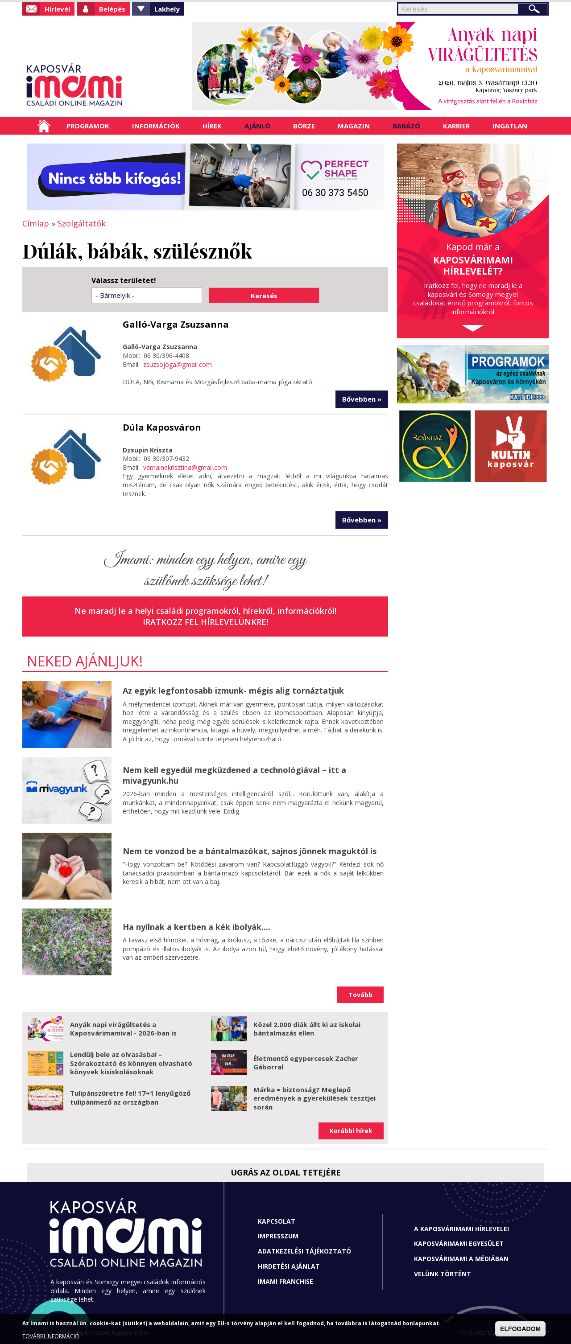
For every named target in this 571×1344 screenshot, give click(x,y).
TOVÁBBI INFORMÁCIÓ (50, 1336)
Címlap (44, 126)
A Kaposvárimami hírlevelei (461, 1229)
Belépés (112, 8)
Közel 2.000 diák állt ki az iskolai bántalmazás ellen (306, 1029)
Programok (87, 125)
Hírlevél (57, 8)
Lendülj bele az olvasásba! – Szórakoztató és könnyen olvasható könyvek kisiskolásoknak (131, 1063)
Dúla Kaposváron (162, 427)
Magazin (354, 125)
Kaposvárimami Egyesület (459, 1243)
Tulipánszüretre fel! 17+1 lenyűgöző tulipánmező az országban (130, 1097)
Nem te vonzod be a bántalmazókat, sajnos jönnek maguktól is (250, 851)
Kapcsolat (276, 1221)
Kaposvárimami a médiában (461, 1258)
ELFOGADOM (520, 1328)
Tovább (360, 995)
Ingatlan (509, 125)
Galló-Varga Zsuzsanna (176, 324)
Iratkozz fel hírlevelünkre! (205, 622)
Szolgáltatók (82, 223)
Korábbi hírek (351, 1130)
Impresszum (278, 1236)
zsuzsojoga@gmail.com (177, 364)
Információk (156, 125)
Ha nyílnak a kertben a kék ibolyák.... (196, 926)
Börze (304, 125)
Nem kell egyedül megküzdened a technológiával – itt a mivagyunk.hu (234, 774)
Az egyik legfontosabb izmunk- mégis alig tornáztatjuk (233, 690)
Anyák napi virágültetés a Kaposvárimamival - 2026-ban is (123, 1029)
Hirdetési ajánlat (289, 1266)
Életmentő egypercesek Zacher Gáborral (305, 1063)
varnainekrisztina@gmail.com (185, 467)
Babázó (406, 125)
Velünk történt (442, 1274)
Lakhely (167, 8)
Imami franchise (285, 1281)
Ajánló (257, 125)
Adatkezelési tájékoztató (304, 1251)
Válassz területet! (123, 280)
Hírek (212, 125)
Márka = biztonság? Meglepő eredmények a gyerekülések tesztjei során (314, 1098)
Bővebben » (361, 399)
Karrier (456, 125)
